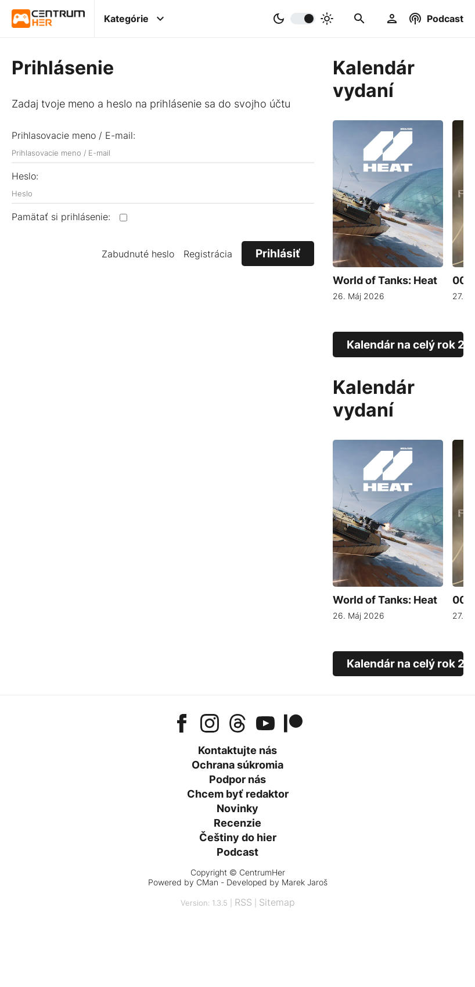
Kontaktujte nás (237, 750)
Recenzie (237, 823)
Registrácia (207, 254)
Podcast (237, 852)
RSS (243, 902)
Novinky (237, 808)
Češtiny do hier (237, 837)
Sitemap (277, 902)
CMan (207, 882)
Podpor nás (237, 779)
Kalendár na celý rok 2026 (405, 344)
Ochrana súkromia (237, 765)
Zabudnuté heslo (138, 254)
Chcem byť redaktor (238, 794)
